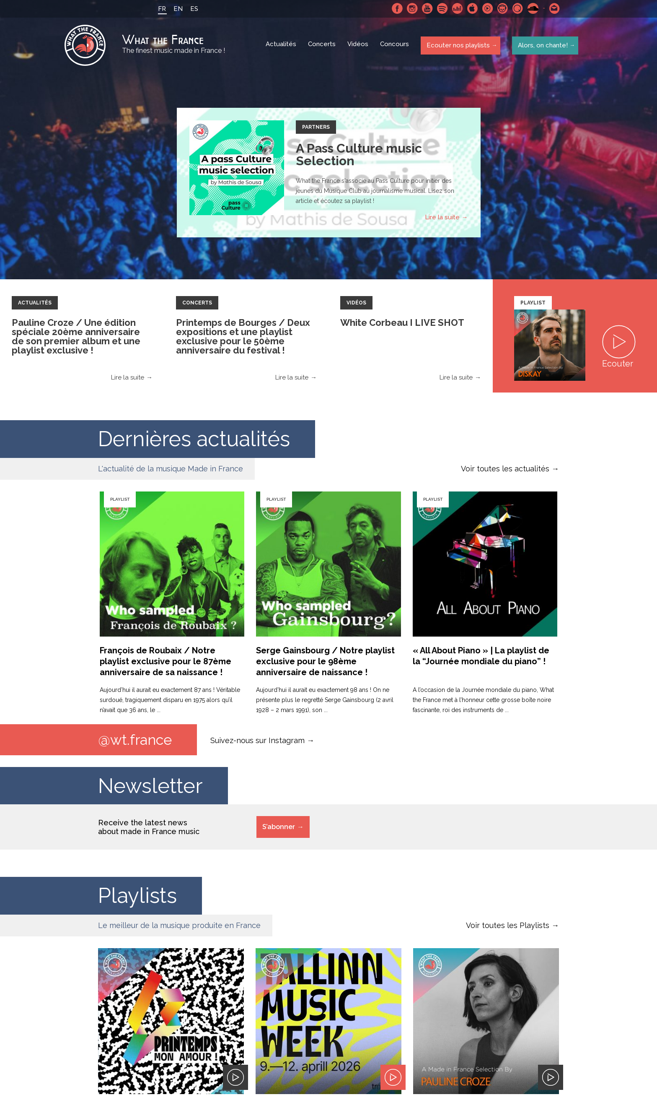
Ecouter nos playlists (457, 45)
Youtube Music (486, 8)
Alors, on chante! (541, 45)
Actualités (281, 46)
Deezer (456, 8)
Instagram (411, 8)
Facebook (396, 8)
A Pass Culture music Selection (359, 155)
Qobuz (516, 8)
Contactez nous (553, 8)
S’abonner (278, 828)
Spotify (441, 8)
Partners (316, 128)
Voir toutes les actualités (505, 469)
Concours (395, 46)
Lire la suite (442, 218)
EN (176, 9)
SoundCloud (531, 8)
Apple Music (471, 8)
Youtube (426, 8)
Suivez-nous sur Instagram (257, 741)
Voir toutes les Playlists (507, 927)
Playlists (137, 897)
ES (193, 9)
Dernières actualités (194, 440)
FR (161, 9)
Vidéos (358, 46)
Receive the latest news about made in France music (148, 828)
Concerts (322, 46)
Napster (501, 8)
